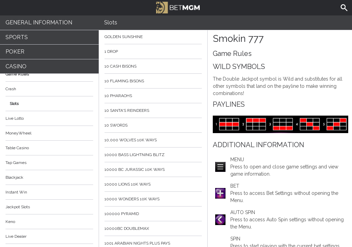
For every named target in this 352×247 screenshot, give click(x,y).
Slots (14, 103)
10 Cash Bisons (153, 66)
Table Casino (17, 147)
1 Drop (153, 51)
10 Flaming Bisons (153, 81)
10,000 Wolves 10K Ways (153, 140)
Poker (15, 51)
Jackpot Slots (18, 206)
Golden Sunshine (153, 36)
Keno (10, 221)
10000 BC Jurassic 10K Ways (153, 169)
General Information (39, 22)
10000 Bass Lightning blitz (153, 154)
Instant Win (16, 192)
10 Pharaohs (153, 95)
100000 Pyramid (153, 213)
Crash (11, 88)
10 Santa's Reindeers (153, 110)
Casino (16, 66)
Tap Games (16, 162)
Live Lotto (15, 118)
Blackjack (14, 177)
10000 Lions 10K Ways (153, 184)
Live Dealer (16, 236)
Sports (17, 37)
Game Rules (49, 74)
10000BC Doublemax (153, 228)
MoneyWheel (18, 133)
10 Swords (153, 125)
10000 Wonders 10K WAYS (153, 199)
